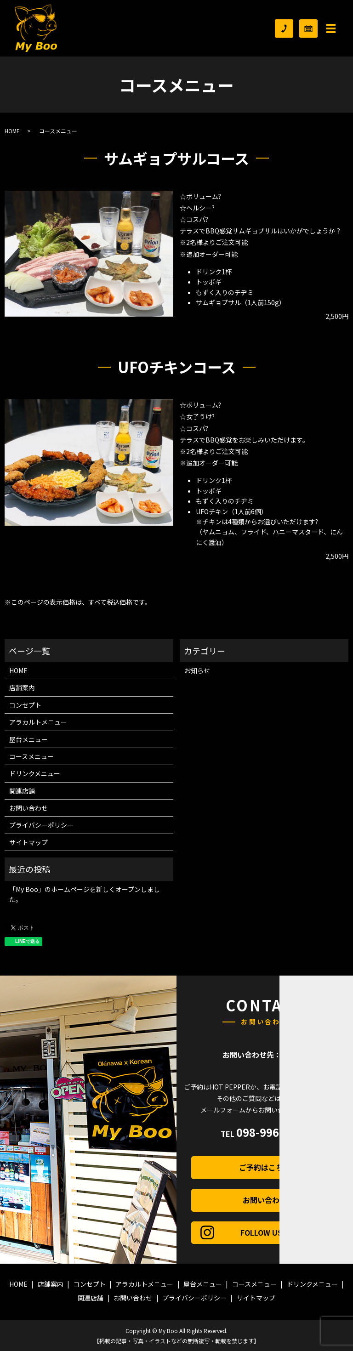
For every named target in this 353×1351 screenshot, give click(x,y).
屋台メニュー (28, 739)
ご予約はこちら (284, 1167)
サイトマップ (28, 842)
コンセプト (25, 705)
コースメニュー (31, 756)
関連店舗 (22, 790)
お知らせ (197, 670)
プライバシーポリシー (41, 824)
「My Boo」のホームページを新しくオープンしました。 (84, 894)
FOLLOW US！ (285, 1232)
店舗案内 (22, 687)
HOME (12, 131)
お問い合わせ (28, 807)
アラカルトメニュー (38, 722)
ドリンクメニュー (34, 773)
